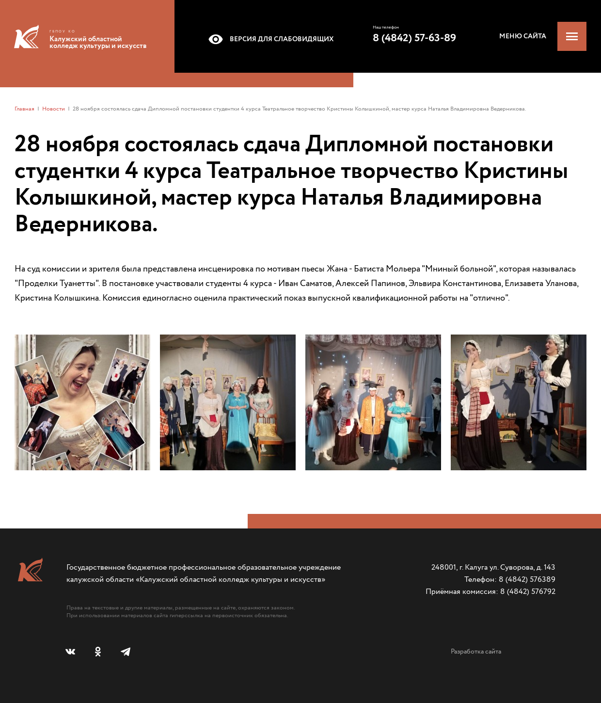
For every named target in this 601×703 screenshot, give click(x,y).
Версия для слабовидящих (269, 39)
